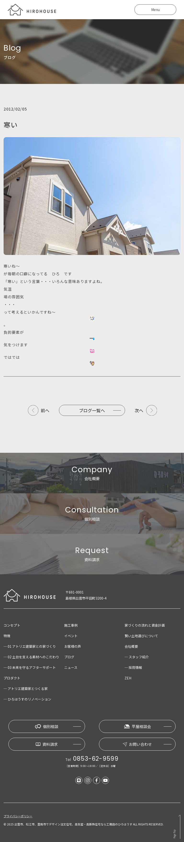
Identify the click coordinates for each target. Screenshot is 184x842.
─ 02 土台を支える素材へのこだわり (31, 656)
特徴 (7, 635)
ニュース (70, 667)
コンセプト (12, 625)
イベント (71, 635)
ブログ (69, 656)
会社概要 (131, 646)
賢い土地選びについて (141, 635)
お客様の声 (72, 646)
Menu (155, 9)
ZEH (128, 678)
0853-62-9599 (96, 758)
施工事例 (71, 625)
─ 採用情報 (133, 667)
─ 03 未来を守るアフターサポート (30, 667)
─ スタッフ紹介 (137, 656)
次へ (139, 410)
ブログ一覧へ (92, 410)
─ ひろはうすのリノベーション (27, 699)
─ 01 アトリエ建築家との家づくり (30, 646)
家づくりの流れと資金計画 (145, 625)
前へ (45, 410)
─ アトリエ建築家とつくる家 (26, 688)
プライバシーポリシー (18, 816)
